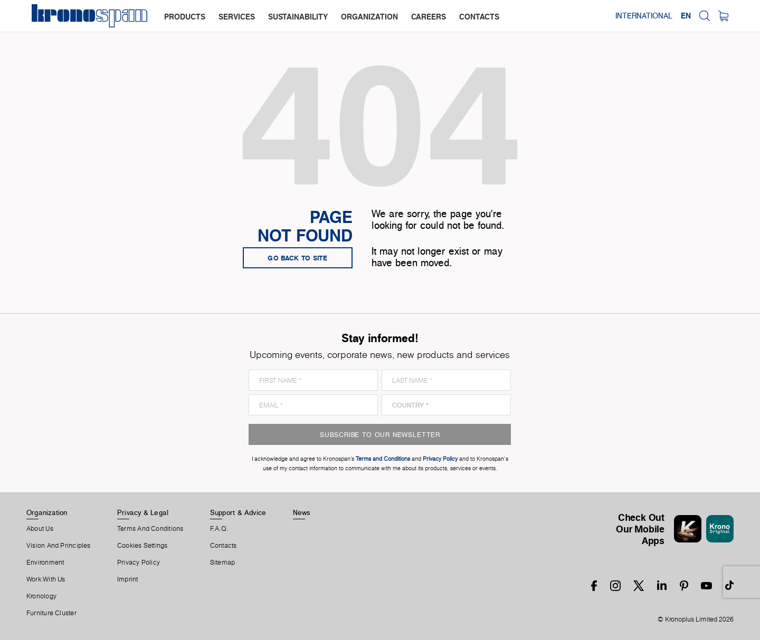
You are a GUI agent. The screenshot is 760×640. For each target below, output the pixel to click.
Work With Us (45, 579)
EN (686, 16)
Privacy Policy (138, 562)
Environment (45, 562)
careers (428, 16)
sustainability (298, 16)
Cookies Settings (142, 545)
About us (39, 529)
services (236, 16)
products (184, 16)
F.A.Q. (219, 529)
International (643, 16)
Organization (47, 512)
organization (369, 16)
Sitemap (222, 562)
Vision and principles (58, 545)
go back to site (298, 258)
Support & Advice (238, 512)
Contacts (223, 545)
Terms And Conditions (150, 529)
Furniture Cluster (51, 613)
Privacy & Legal (142, 512)
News (302, 512)
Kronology (41, 596)
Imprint (127, 579)
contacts (479, 16)
